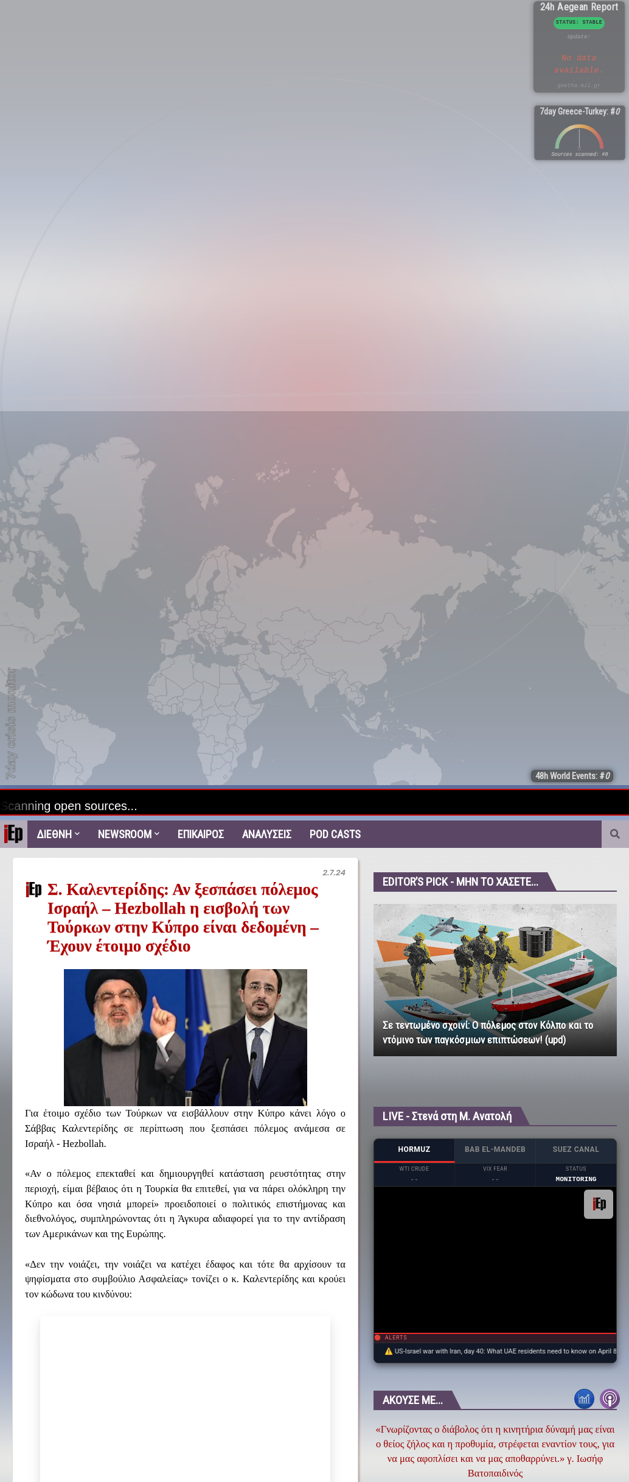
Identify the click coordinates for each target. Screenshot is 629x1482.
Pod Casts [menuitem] (335, 834)
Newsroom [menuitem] (124, 834)
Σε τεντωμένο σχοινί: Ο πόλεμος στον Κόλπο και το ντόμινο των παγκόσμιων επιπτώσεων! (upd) (488, 1032)
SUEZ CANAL (576, 1149)
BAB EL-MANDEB (495, 1149)
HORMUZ (414, 1149)
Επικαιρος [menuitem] (201, 834)
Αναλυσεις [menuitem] (266, 834)
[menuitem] (13, 834)
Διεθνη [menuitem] (54, 834)
